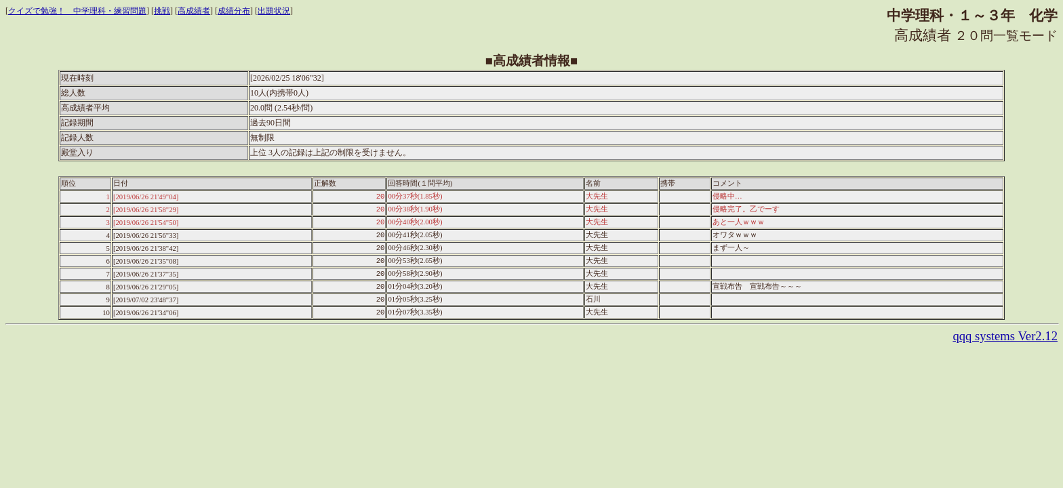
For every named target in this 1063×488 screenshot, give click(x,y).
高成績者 (194, 11)
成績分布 (234, 11)
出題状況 (274, 11)
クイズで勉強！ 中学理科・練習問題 (77, 11)
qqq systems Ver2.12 (1005, 336)
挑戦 (162, 11)
